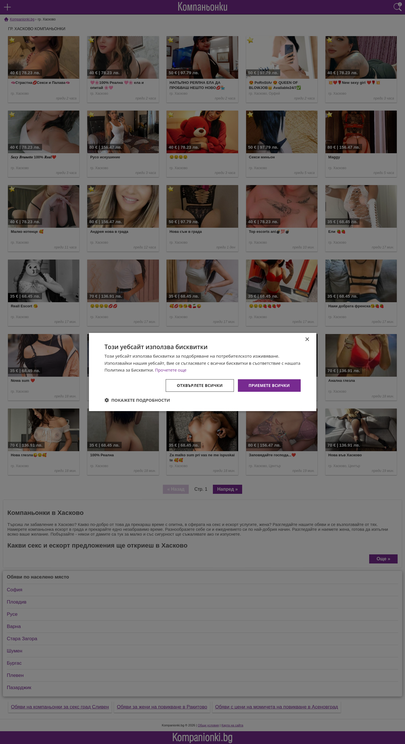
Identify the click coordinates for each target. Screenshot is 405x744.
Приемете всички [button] (269, 385)
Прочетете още (171, 370)
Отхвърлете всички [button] (199, 385)
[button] (137, 400)
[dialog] (202, 372)
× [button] (307, 339)
